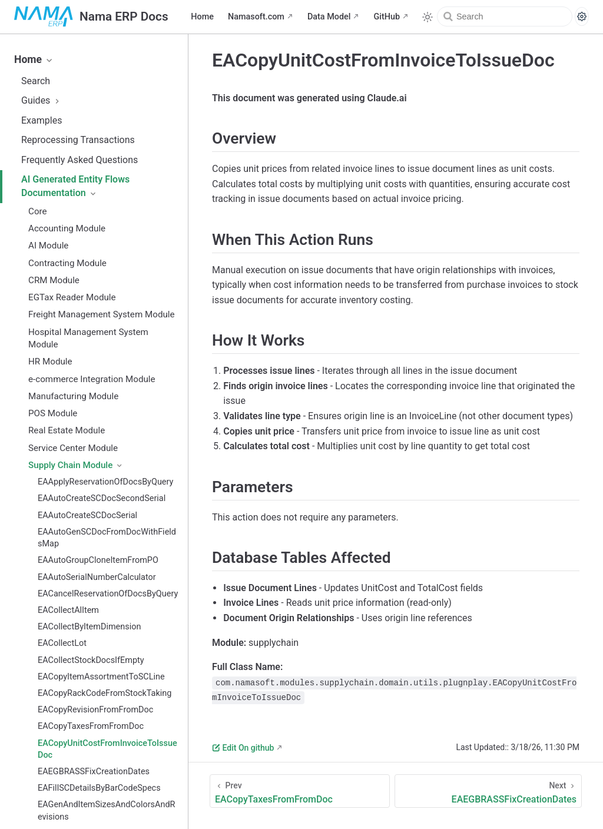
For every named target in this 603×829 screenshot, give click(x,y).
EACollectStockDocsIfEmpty (91, 660)
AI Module (48, 245)
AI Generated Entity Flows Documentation (75, 186)
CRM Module (53, 280)
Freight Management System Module (101, 314)
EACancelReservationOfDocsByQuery (108, 594)
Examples (41, 120)
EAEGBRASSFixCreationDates (94, 772)
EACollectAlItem (68, 610)
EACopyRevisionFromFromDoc (95, 710)
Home (202, 17)
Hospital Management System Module (88, 338)
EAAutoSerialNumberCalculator (97, 577)
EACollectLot (62, 643)
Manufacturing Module (73, 396)
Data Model (329, 17)
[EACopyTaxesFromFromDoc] (300, 791)
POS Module (52, 413)
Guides (41, 100)
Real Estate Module (66, 430)
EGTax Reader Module (72, 297)
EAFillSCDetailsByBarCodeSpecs (99, 788)
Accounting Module (66, 228)
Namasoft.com (256, 17)
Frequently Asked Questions (79, 159)
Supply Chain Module (76, 465)
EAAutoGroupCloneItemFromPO (98, 560)
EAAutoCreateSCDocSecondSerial (101, 498)
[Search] (504, 16)
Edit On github (243, 747)
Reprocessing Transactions (78, 139)
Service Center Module (73, 448)
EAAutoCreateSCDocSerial (87, 515)
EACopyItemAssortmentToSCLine (101, 677)
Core (37, 211)
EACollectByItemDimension (89, 627)
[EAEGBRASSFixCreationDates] (488, 791)
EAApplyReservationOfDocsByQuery (105, 482)
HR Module (50, 361)
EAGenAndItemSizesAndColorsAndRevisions (106, 810)
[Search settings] (582, 16)
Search (35, 81)
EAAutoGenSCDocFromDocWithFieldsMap (107, 538)
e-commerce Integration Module (91, 379)
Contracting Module (67, 263)
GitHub (386, 17)
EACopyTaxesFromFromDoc (91, 726)
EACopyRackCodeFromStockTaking (104, 693)
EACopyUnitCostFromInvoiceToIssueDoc (107, 749)
